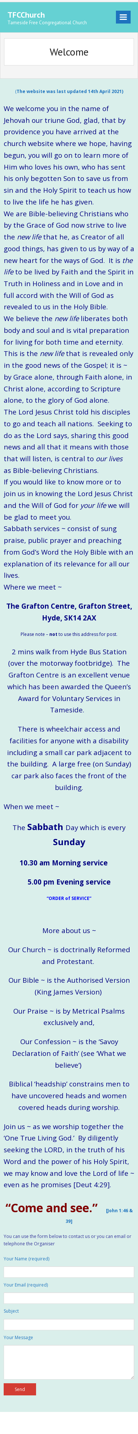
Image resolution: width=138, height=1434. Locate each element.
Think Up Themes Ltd (53, 1423)
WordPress (112, 1423)
